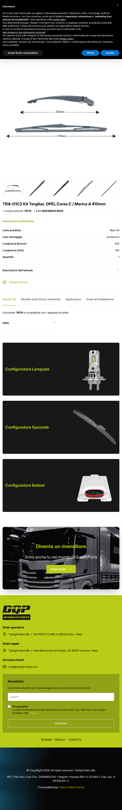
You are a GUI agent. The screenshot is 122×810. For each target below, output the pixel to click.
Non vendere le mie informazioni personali (24, 32)
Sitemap (46, 739)
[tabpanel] (61, 319)
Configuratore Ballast (25, 485)
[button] (117, 5)
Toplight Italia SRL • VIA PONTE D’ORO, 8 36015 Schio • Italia (45, 634)
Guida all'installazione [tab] (100, 299)
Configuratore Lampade (27, 369)
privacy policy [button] (67, 38)
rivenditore (61, 546)
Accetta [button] (110, 53)
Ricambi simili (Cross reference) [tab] (41, 299)
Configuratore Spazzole (27, 427)
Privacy (33, 713)
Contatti (74, 739)
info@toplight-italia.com (23, 666)
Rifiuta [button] (90, 53)
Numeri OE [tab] (9, 299)
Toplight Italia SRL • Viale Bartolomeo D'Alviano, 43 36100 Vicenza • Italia (53, 650)
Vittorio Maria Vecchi (71, 787)
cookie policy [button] (59, 19)
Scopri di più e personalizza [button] (23, 53)
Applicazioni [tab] (73, 299)
